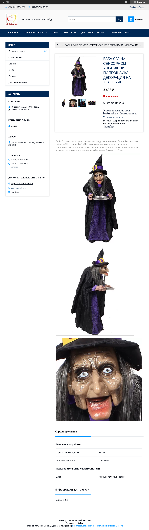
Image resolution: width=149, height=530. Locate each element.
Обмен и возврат (120, 32)
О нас (55, 32)
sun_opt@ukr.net (18, 188)
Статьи (12, 63)
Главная (13, 32)
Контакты (70, 32)
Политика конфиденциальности (109, 526)
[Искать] (119, 19)
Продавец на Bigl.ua (74, 523)
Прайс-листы (15, 57)
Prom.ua (87, 520)
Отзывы (12, 76)
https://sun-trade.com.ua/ (22, 183)
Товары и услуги (33, 32)
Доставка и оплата (92, 32)
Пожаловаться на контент (83, 526)
